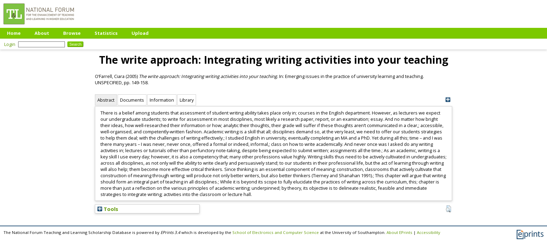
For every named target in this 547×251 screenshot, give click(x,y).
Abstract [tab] (105, 100)
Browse (72, 33)
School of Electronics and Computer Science (275, 232)
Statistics (106, 33)
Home (14, 33)
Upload (140, 33)
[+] (447, 99)
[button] (448, 208)
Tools (107, 208)
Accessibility (428, 232)
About (42, 33)
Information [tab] (162, 100)
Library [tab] (187, 100)
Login (9, 44)
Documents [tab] (132, 100)
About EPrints (399, 232)
